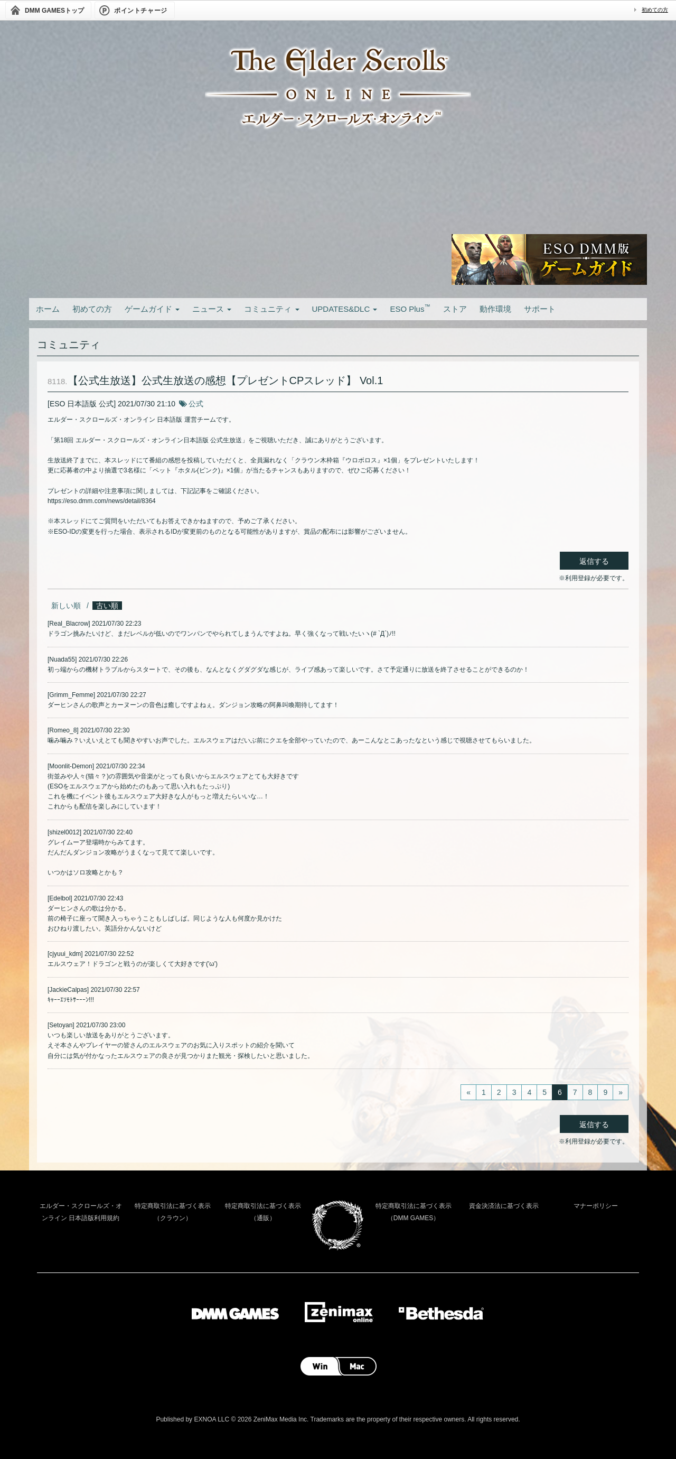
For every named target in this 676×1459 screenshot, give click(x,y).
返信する (594, 561)
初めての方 (655, 10)
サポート (540, 308)
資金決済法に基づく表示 (504, 1206)
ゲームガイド (152, 308)
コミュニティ (271, 308)
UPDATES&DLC (345, 308)
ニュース (211, 308)
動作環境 (495, 308)
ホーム (48, 308)
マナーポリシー (596, 1206)
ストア (455, 308)
